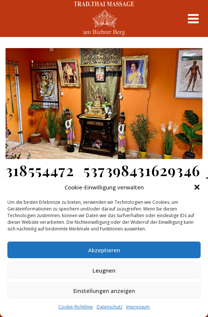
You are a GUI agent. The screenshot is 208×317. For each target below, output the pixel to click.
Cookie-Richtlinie (75, 307)
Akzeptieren (104, 250)
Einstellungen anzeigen (104, 290)
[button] (197, 187)
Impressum (138, 307)
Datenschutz (109, 307)
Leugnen (104, 270)
